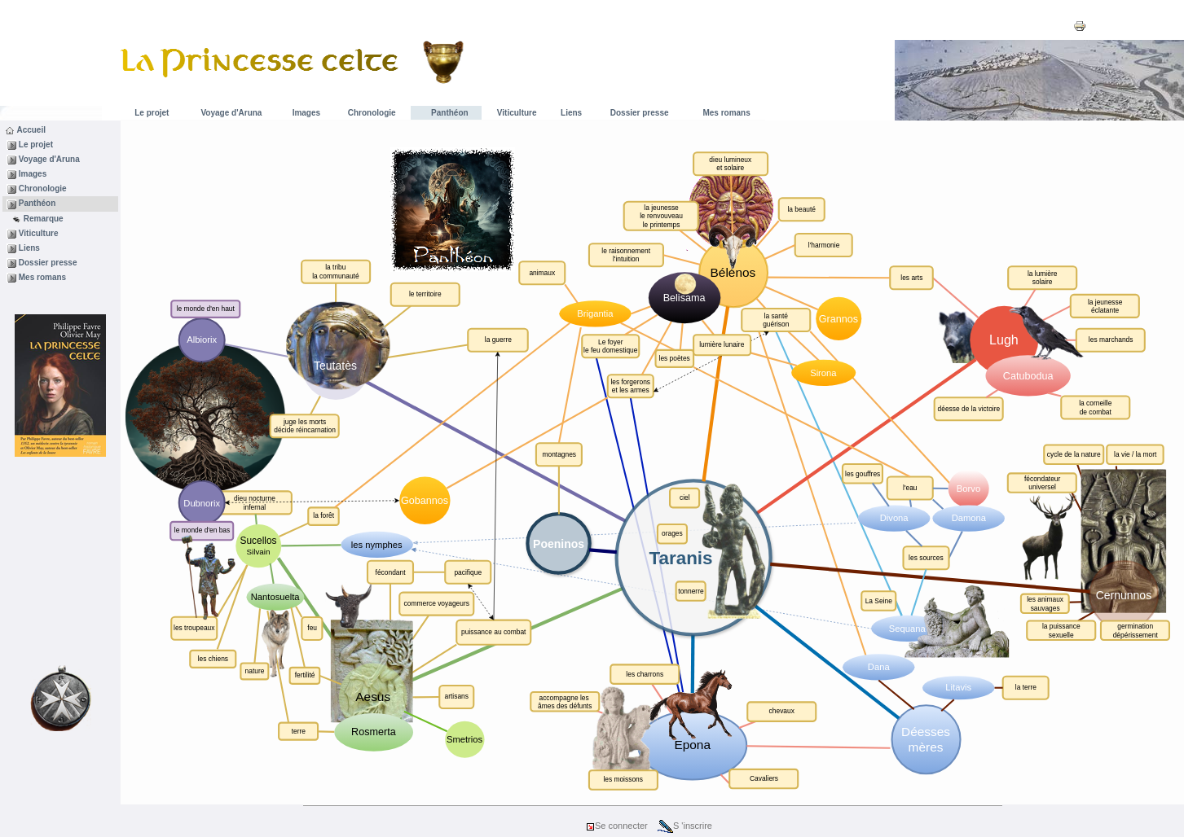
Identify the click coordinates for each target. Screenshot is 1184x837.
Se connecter (616, 825)
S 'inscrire (685, 825)
